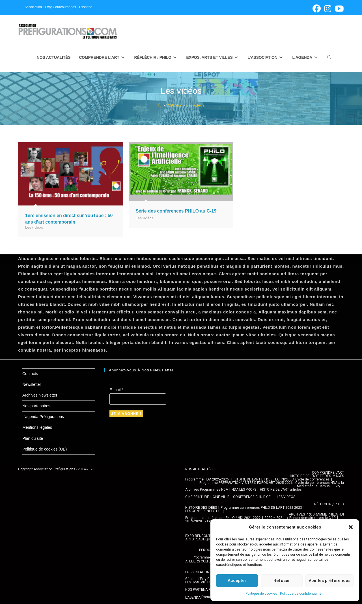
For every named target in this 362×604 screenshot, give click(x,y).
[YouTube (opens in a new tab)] (338, 9)
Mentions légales (37, 427)
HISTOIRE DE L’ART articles (281, 490)
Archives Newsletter (39, 395)
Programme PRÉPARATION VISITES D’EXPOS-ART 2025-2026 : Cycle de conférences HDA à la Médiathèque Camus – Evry (271, 484)
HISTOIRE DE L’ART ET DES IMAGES (317, 476)
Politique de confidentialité (301, 594)
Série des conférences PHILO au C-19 (176, 211)
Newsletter (31, 384)
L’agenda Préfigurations (43, 416)
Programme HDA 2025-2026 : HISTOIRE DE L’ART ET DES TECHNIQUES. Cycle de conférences (257, 479)
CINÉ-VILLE (221, 497)
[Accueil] (159, 105)
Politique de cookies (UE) (44, 449)
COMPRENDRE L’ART (328, 473)
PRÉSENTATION (197, 572)
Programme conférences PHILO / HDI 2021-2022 (223, 518)
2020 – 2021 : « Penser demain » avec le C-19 (300, 518)
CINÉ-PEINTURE (197, 497)
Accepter (237, 580)
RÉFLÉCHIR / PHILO (329, 504)
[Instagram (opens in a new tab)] (327, 9)
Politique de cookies (261, 594)
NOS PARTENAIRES (200, 590)
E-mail (116, 389)
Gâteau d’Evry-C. (197, 579)
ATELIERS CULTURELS (202, 561)
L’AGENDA (193, 597)
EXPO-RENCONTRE (200, 536)
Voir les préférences (329, 580)
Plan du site (32, 438)
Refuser (281, 580)
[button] (351, 527)
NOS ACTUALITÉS (198, 469)
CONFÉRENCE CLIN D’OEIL (253, 497)
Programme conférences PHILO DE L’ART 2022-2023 (261, 508)
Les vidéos (195, 105)
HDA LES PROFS (244, 490)
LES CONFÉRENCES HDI (203, 511)
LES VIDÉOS (286, 497)
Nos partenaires (36, 406)
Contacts (30, 373)
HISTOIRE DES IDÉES (201, 508)
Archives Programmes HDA (206, 490)
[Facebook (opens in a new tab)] (316, 9)
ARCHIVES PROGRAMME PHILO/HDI (316, 514)
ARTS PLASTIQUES (199, 539)
